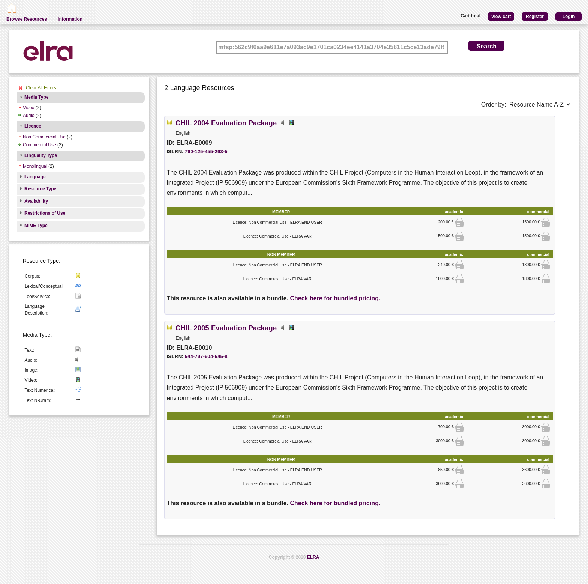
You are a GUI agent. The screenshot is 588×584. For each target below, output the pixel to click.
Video (28, 107)
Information (70, 19)
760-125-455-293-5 (206, 151)
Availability (36, 201)
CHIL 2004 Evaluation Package (226, 123)
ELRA (313, 557)
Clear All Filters (41, 87)
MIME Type (36, 225)
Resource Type (40, 188)
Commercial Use (39, 145)
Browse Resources (26, 19)
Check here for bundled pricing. (335, 298)
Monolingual (35, 166)
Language (35, 176)
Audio (28, 115)
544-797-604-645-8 (206, 356)
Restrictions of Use (44, 213)
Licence (32, 126)
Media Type (36, 97)
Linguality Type (40, 155)
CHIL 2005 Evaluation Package (226, 328)
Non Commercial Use (44, 137)
